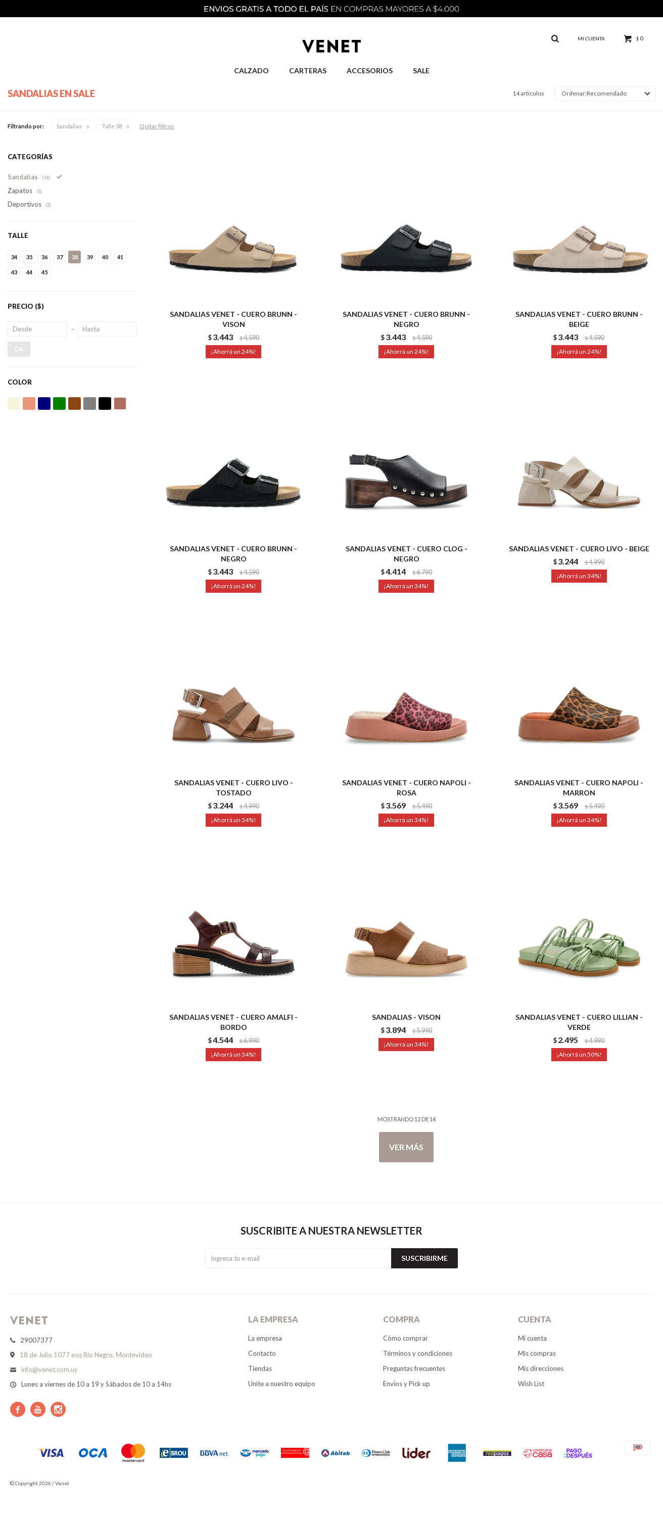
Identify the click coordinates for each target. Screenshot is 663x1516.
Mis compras (537, 1353)
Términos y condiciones (417, 1353)
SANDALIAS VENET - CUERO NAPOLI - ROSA (406, 787)
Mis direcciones (540, 1368)
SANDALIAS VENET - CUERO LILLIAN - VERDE (579, 1022)
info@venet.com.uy (49, 1369)
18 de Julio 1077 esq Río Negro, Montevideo (86, 1355)
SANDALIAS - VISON (406, 1017)
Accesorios (370, 70)
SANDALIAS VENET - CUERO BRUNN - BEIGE (579, 319)
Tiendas (260, 1368)
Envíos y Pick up (406, 1384)
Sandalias (69, 126)
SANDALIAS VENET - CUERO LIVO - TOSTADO (233, 787)
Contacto (262, 1353)
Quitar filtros (156, 126)
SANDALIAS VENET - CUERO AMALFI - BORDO (233, 1022)
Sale (421, 70)
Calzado (251, 70)
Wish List (531, 1384)
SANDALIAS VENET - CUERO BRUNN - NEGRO (406, 319)
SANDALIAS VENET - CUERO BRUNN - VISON (233, 319)
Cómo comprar (405, 1338)
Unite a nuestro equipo (281, 1384)
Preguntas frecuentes (414, 1368)
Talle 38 (112, 126)
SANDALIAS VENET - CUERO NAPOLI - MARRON (578, 787)
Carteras (307, 70)
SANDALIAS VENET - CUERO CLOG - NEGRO (406, 553)
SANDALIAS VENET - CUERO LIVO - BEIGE (579, 548)
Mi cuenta (532, 1338)
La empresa (265, 1338)
